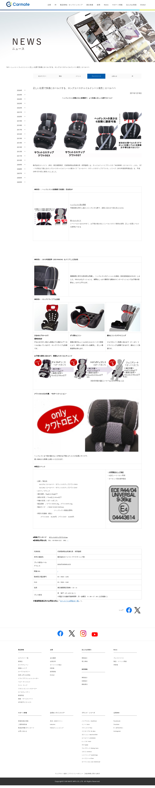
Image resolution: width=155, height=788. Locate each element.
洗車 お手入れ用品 (24, 677)
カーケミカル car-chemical (92, 764)
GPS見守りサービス (25, 705)
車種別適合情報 (23, 724)
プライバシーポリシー (76, 776)
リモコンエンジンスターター (28, 691)
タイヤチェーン (23, 667)
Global (143, 5)
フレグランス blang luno (91, 751)
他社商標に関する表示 (96, 776)
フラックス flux (87, 730)
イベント (78, 77)
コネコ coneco (87, 754)
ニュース (14, 67)
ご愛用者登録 (23, 727)
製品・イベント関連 (121, 664)
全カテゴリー (42, 77)
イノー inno (86, 727)
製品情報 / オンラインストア (71, 5)
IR (55, 5)
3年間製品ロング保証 (116, 475)
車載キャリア (23, 671)
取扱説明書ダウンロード (27, 730)
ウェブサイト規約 (57, 776)
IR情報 (52, 671)
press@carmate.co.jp (64, 567)
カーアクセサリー (24, 674)
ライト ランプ (23, 688)
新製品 (20, 664)
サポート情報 (117, 5)
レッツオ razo (87, 744)
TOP (7, 67)
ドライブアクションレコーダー (29, 681)
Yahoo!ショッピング (57, 730)
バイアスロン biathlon (90, 724)
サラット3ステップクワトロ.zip (60, 540)
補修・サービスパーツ (26, 701)
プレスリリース (25, 67)
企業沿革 (53, 664)
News (106, 5)
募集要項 (85, 687)
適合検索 (89, 5)
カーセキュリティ (24, 694)
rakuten (53, 727)
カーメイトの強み (56, 667)
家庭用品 (21, 698)
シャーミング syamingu (90, 758)
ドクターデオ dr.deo (89, 734)
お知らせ (114, 77)
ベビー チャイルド (24, 684)
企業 (49, 5)
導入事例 (85, 664)
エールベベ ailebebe (89, 741)
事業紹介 (85, 661)
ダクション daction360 (90, 737)
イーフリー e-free (88, 761)
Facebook (117, 724)
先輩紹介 (85, 683)
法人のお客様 (131, 5)
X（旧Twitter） (119, 730)
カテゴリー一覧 (23, 661)
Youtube (117, 727)
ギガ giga (85, 747)
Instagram (117, 734)
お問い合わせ (23, 734)
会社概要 (53, 661)
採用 (98, 5)
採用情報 (53, 674)
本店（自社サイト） (57, 724)
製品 (60, 77)
